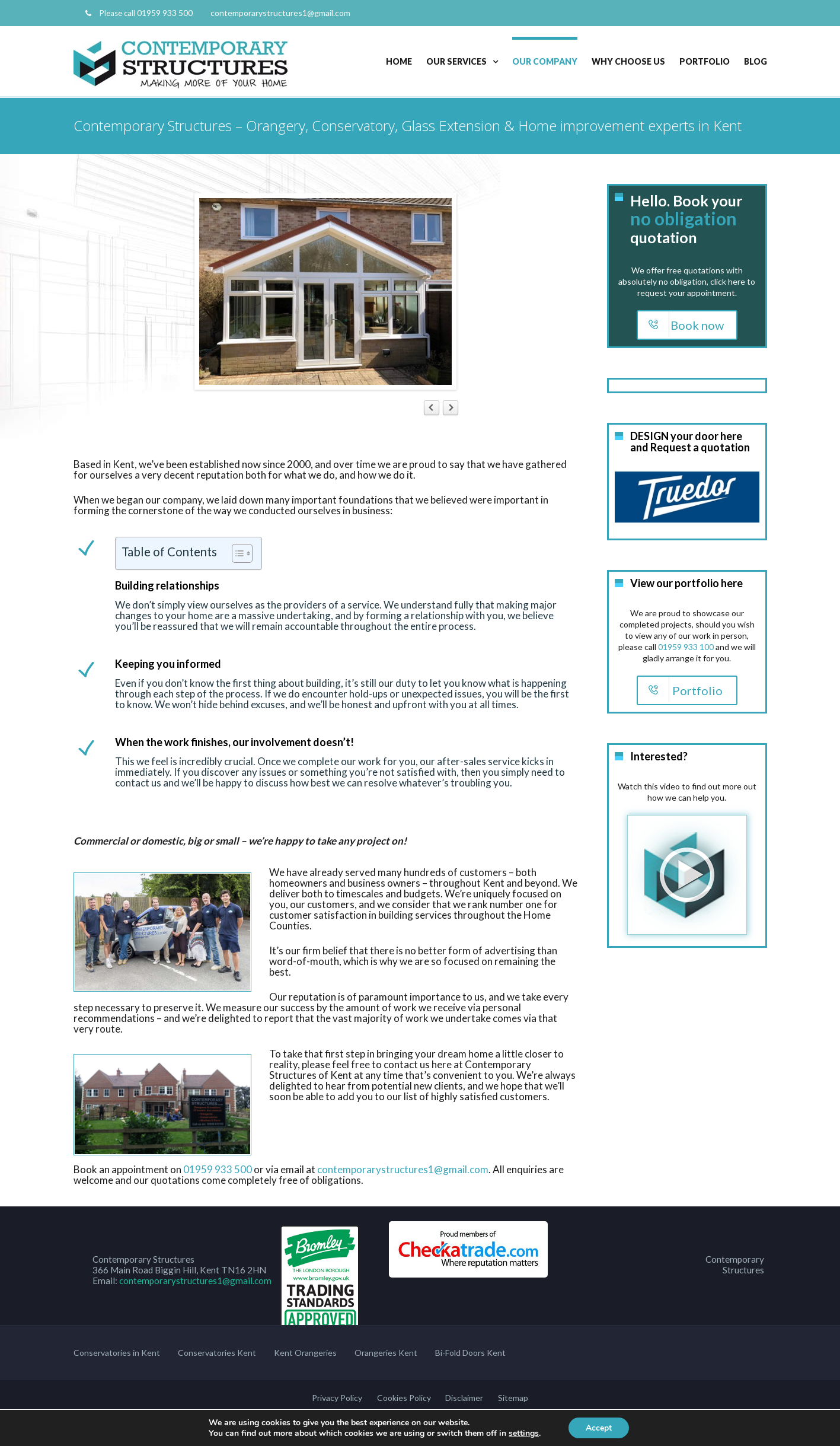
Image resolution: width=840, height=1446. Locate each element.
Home (399, 61)
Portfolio (704, 61)
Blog (755, 61)
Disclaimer (464, 1398)
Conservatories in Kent (117, 1353)
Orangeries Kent (385, 1353)
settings (523, 1433)
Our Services (456, 61)
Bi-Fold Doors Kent (470, 1353)
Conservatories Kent (217, 1353)
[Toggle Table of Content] (236, 553)
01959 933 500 (165, 13)
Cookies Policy (404, 1398)
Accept (599, 1427)
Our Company (544, 61)
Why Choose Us (628, 61)
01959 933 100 (686, 646)
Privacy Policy (337, 1398)
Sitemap (512, 1398)
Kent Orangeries (305, 1353)
